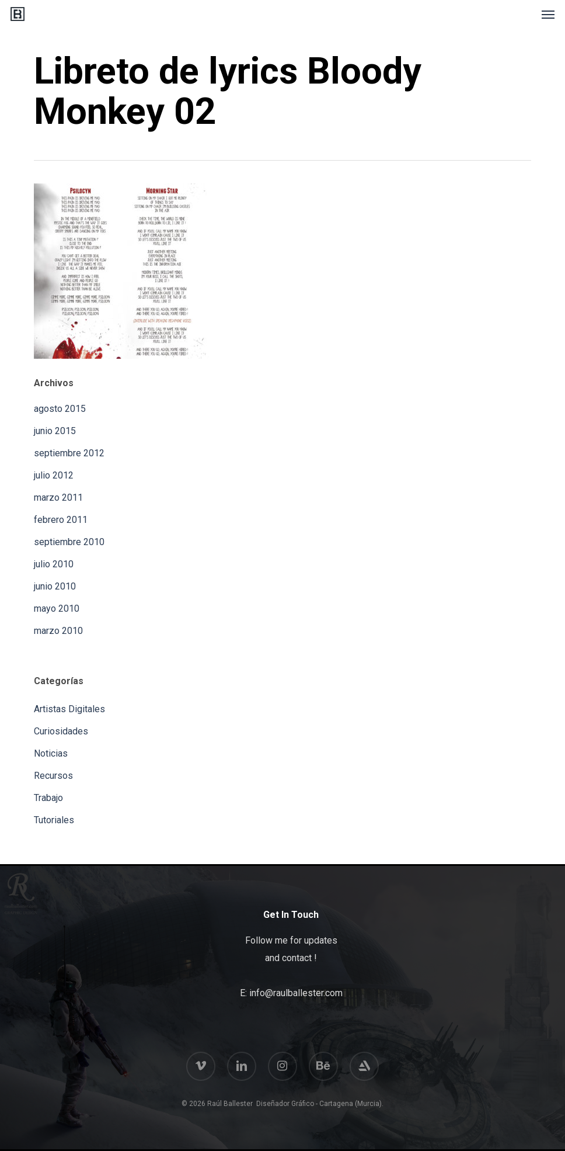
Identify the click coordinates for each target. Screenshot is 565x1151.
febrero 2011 (61, 519)
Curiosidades (61, 731)
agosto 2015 (60, 408)
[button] (548, 14)
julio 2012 (54, 475)
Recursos (53, 775)
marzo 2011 (58, 497)
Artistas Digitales (69, 709)
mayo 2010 (56, 608)
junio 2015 (55, 430)
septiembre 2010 (69, 541)
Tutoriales (54, 820)
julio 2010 (54, 564)
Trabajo (48, 797)
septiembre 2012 (69, 453)
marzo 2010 (58, 630)
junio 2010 (55, 586)
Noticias (51, 753)
